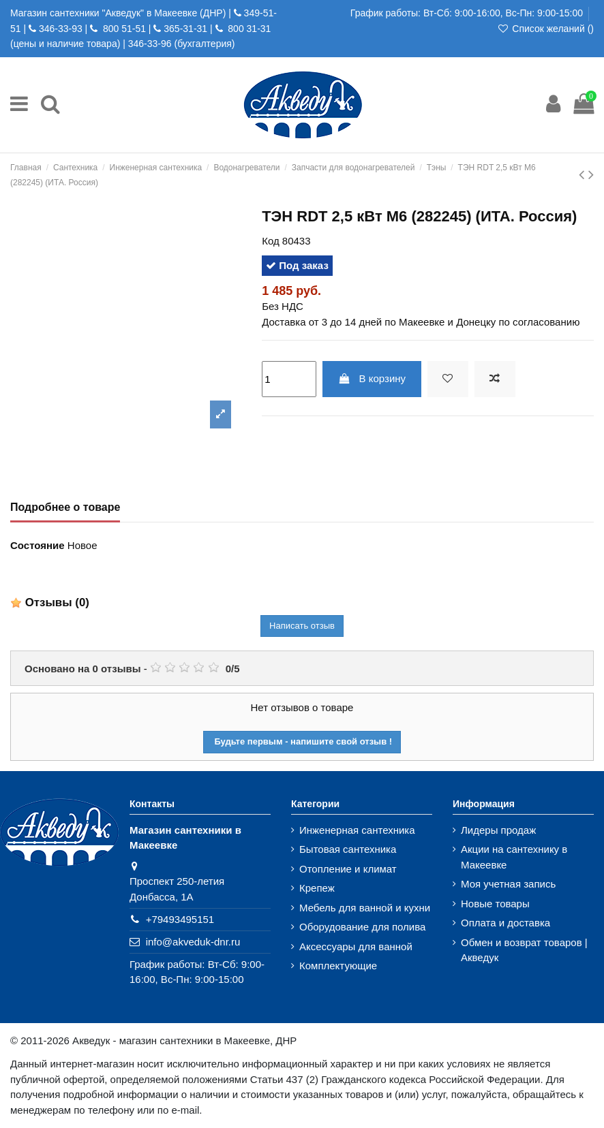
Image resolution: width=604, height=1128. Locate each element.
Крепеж (317, 888)
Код (271, 241)
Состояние (37, 545)
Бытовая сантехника (347, 849)
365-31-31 (185, 28)
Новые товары (495, 903)
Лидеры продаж (498, 830)
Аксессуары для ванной (355, 946)
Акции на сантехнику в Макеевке (514, 857)
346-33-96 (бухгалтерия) (181, 43)
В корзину (372, 378)
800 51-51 (123, 28)
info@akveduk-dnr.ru (193, 941)
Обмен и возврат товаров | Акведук (524, 950)
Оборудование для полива (362, 927)
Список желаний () (545, 28)
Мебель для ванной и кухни (364, 907)
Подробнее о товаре (65, 507)
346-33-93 (60, 28)
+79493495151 (180, 919)
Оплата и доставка (505, 922)
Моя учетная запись (508, 884)
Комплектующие (338, 965)
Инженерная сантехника (357, 830)
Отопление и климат (348, 869)
